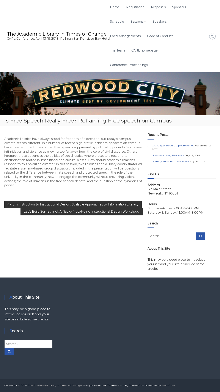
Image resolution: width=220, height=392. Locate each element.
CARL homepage (144, 50)
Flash (121, 385)
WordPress (168, 385)
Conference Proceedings (129, 65)
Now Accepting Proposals (168, 155)
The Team (117, 50)
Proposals (158, 7)
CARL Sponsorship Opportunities (173, 145)
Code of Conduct (160, 36)
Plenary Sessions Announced (170, 161)
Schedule (117, 22)
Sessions (136, 22)
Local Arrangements (125, 36)
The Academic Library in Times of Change (57, 34)
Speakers (160, 22)
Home (115, 7)
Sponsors (179, 7)
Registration (135, 7)
